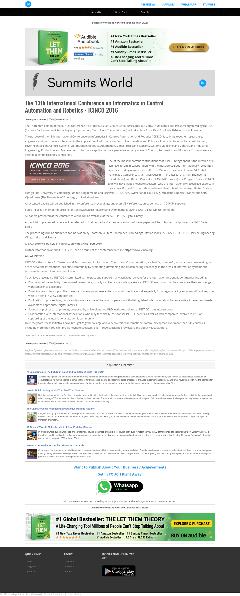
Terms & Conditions (54, 594)
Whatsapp (188, 4)
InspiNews (148, 4)
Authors (68, 571)
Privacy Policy (74, 594)
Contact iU (31, 571)
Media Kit (69, 561)
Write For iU (121, 12)
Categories (31, 566)
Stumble (209, 4)
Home (29, 561)
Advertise (96, 12)
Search (145, 12)
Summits (168, 4)
